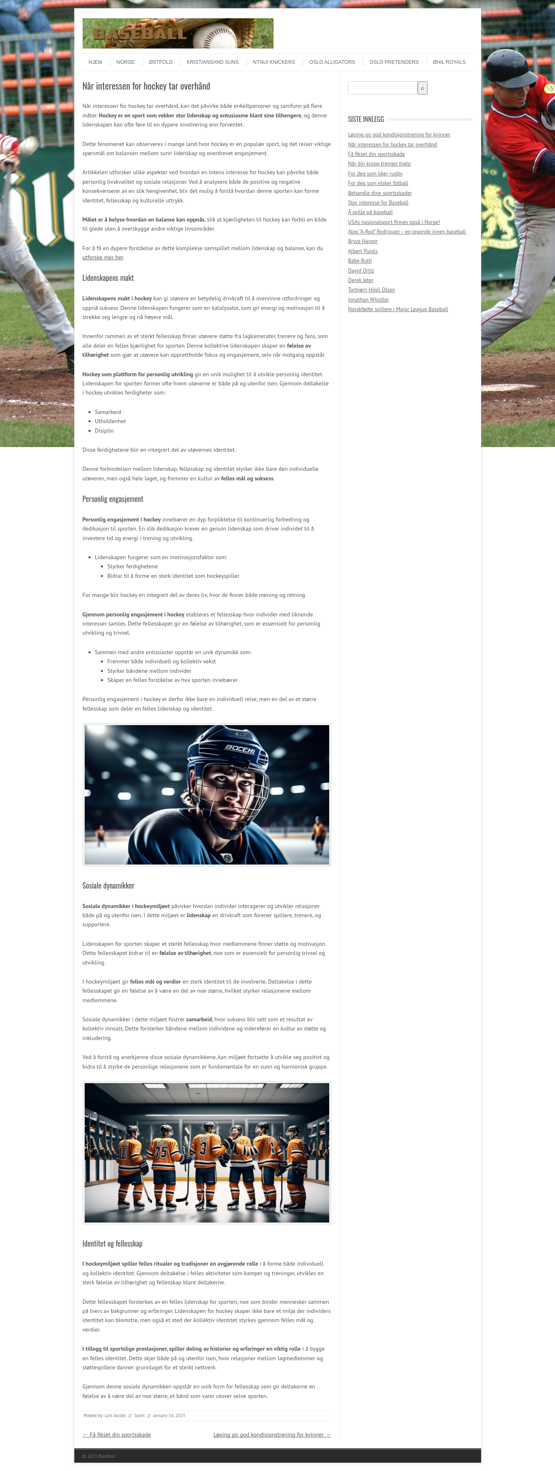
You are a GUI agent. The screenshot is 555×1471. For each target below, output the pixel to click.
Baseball (106, 1456)
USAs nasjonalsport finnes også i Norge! (394, 222)
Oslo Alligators (332, 62)
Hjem (96, 62)
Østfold (161, 62)
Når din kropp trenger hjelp (379, 163)
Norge (126, 62)
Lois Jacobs (115, 1415)
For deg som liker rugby (375, 173)
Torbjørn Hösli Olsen (371, 289)
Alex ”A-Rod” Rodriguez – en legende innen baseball (407, 231)
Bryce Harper (363, 241)
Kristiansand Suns (213, 62)
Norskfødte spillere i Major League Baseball (398, 309)
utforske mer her (103, 257)
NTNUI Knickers (274, 62)
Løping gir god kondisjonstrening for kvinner (272, 1434)
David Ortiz (361, 270)
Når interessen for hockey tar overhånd (392, 144)
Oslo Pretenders (394, 62)
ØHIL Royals (449, 62)
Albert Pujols (363, 251)
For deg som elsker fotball (378, 183)
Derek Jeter (361, 280)
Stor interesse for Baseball (378, 202)
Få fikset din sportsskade (117, 1434)
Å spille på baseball (370, 212)
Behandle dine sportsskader (380, 193)
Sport (139, 1415)
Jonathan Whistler (368, 299)
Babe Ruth (360, 260)
